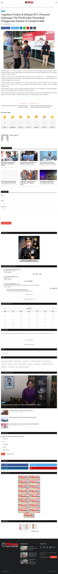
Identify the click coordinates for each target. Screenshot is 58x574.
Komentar (4, 191)
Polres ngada (11, 367)
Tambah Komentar (29, 294)
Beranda (2, 7)
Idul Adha (30, 364)
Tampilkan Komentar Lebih (29, 299)
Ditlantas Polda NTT (47, 361)
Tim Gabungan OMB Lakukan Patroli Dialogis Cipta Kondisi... (47, 182)
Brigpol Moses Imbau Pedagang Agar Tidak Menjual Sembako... (33, 555)
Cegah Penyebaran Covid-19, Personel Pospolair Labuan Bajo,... (23, 417)
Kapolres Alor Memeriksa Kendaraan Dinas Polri (33, 548)
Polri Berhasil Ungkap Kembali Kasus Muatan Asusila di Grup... (9, 182)
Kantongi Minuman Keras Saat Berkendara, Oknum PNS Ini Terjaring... (32, 561)
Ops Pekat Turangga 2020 (7, 361)
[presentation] (11, 218)
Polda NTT (4, 364)
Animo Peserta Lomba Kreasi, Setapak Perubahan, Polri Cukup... (48, 163)
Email (2, 200)
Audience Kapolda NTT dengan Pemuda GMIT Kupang (21, 410)
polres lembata (37, 364)
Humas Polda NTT (6, 24)
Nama (2, 195)
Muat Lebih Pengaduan (29, 344)
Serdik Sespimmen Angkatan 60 (22, 367)
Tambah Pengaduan (29, 340)
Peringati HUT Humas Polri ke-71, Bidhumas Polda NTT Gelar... (28, 163)
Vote (3, 454)
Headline (7, 7)
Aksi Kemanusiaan (22, 364)
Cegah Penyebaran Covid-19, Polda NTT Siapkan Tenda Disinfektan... (24, 424)
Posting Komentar (6, 223)
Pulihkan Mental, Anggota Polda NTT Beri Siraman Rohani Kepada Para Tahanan (15, 106)
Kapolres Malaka (17, 361)
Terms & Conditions (52, 571)
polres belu (4, 367)
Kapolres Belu (26, 361)
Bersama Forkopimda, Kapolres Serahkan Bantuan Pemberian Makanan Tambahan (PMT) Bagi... (41, 106)
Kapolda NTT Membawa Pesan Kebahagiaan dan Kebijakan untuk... (28, 183)
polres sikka (10, 364)
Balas (34, 274)
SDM (16, 364)
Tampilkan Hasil (9, 454)
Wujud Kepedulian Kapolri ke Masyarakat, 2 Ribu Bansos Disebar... (8, 164)
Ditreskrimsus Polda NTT (36, 361)
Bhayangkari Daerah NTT (47, 364)
